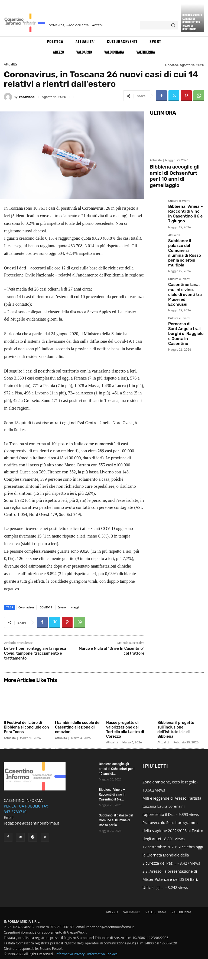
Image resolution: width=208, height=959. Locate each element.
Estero (61, 607)
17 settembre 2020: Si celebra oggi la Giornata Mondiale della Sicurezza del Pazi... (172, 855)
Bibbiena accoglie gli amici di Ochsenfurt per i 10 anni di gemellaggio (192, 22)
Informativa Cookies (102, 954)
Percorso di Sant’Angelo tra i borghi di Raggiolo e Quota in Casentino (183, 287)
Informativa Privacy (70, 954)
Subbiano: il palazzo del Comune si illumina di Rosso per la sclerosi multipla (185, 231)
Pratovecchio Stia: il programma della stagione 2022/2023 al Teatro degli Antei (172, 830)
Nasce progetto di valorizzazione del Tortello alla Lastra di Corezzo (125, 729)
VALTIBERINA (181, 912)
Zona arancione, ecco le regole (169, 782)
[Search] (173, 25)
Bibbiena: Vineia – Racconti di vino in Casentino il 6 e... (112, 794)
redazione (27, 96)
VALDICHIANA (155, 912)
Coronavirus (26, 607)
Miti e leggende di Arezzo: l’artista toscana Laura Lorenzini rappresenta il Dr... (171, 806)
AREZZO (112, 912)
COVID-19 (46, 607)
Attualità (10, 64)
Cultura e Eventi (179, 190)
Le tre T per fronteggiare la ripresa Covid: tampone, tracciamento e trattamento (35, 653)
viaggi (75, 607)
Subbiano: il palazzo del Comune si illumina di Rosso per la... (116, 820)
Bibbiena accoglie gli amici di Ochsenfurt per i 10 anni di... (116, 769)
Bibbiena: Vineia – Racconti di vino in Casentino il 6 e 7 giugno (182, 201)
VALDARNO (131, 912)
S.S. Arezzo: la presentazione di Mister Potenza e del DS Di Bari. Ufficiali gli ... (170, 879)
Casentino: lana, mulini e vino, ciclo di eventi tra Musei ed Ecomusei (185, 259)
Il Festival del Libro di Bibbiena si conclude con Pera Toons (26, 727)
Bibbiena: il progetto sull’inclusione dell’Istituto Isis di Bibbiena (175, 729)
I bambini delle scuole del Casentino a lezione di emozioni (77, 727)
